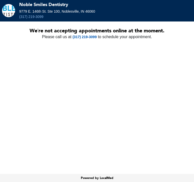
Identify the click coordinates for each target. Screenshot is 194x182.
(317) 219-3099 (31, 17)
